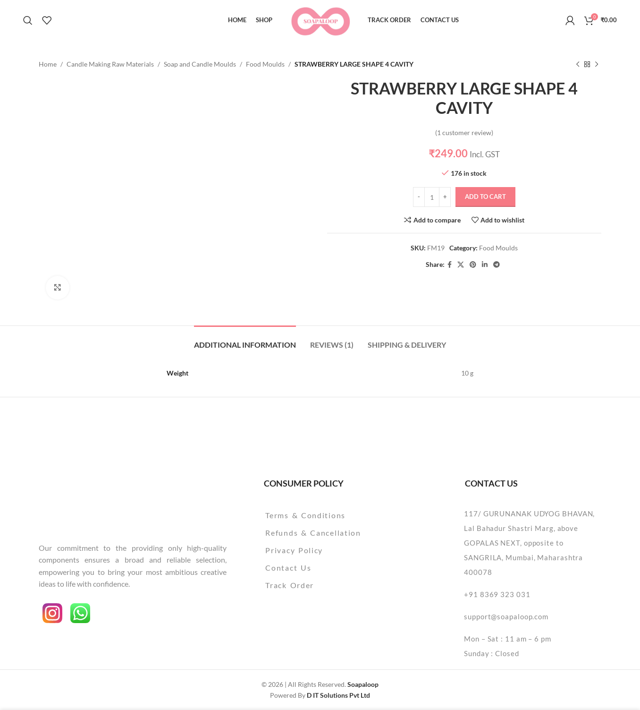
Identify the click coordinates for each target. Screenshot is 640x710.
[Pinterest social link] (473, 264)
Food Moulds (265, 64)
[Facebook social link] (450, 264)
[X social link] (461, 264)
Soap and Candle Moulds (200, 64)
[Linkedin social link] (484, 264)
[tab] (245, 339)
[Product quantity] (432, 197)
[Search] (27, 20)
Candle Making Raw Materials (110, 64)
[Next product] (596, 64)
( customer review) (464, 132)
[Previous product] (577, 64)
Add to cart (485, 197)
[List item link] (337, 515)
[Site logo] (320, 19)
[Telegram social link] (496, 264)
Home (48, 64)
